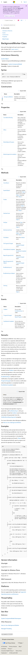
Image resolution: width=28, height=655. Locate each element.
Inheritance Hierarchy (7, 30)
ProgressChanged (20, 245)
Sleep (19, 438)
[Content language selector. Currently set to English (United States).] (8, 639)
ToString (5, 285)
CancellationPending (8, 117)
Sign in (25, 2)
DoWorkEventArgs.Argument (8, 417)
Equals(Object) (6, 190)
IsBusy (4, 129)
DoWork (23, 237)
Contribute (3, 648)
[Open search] (21, 2)
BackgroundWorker (8, 96)
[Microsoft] (14, 2)
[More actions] (25, 20)
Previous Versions (13, 646)
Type (21, 222)
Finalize (5, 199)
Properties (4, 36)
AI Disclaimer (4, 646)
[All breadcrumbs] (2, 20)
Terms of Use (19, 650)
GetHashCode (6, 213)
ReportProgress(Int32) (8, 255)
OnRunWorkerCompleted (9, 249)
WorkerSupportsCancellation (9, 154)
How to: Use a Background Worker (12, 422)
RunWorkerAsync (19, 311)
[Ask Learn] (18, 20)
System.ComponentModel (15, 64)
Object (23, 192)
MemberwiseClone (7, 230)
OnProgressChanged (8, 243)
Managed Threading (6, 628)
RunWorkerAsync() (7, 267)
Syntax (3, 32)
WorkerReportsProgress (8, 142)
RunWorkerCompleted (21, 251)
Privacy (9, 648)
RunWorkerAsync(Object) (9, 273)
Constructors (5, 34)
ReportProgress (18, 317)
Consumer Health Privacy (7, 650)
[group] (14, 140)
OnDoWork (6, 237)
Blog (20, 646)
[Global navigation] (1, 2)
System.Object (5, 58)
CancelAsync (6, 183)
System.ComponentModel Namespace (9, 20)
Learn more (14, 49)
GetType (5, 222)
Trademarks (3, 653)
